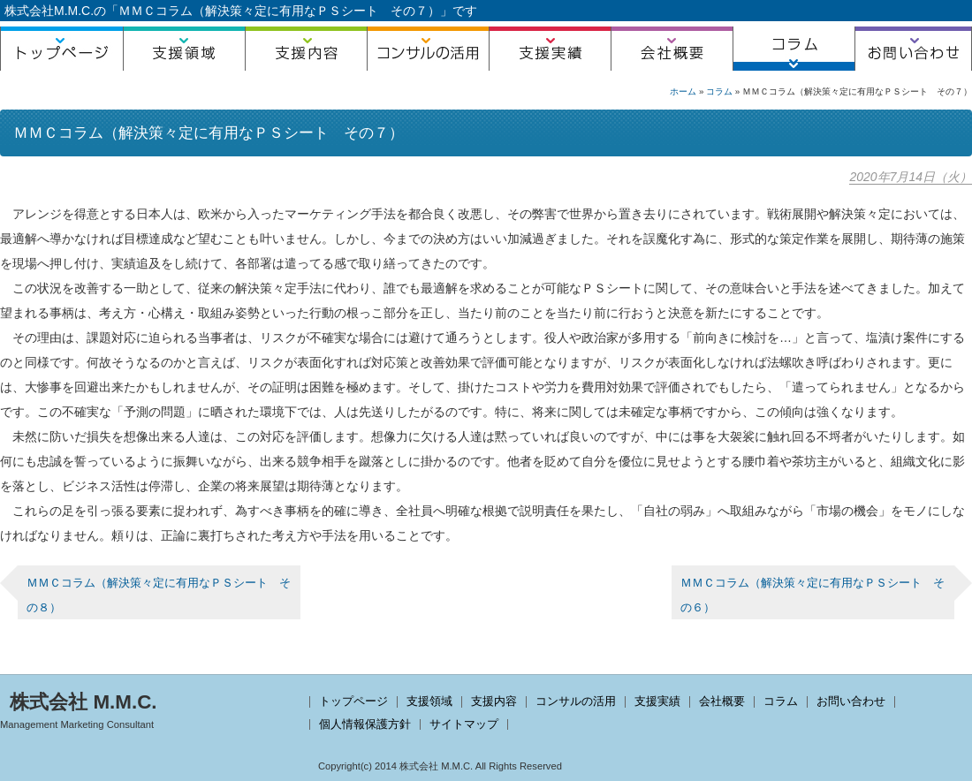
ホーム (683, 91)
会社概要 (672, 49)
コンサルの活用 (428, 49)
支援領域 (184, 49)
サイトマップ (463, 724)
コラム (793, 49)
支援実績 (550, 49)
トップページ (61, 49)
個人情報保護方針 (365, 724)
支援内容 (306, 49)
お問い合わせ (913, 49)
